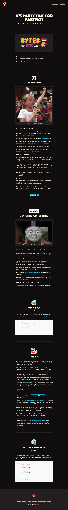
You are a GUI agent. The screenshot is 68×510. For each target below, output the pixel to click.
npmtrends (29, 501)
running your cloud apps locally (32, 272)
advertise (55, 4)
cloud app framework (31, 261)
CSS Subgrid (33, 407)
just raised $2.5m (29, 133)
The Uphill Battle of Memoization (36, 367)
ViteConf (19, 361)
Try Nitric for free (21, 285)
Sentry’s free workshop (26, 376)
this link (27, 382)
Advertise (24, 501)
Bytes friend (43, 138)
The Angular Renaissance (38, 420)
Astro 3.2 (19, 389)
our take (41, 385)
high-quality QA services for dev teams (34, 400)
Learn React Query (42, 501)
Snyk (37, 311)
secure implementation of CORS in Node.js (37, 316)
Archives (19, 501)
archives (62, 4)
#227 (24, 61)
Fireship (38, 504)
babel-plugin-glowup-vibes (38, 394)
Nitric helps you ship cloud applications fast (31, 250)
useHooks (49, 501)
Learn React (34, 501)
